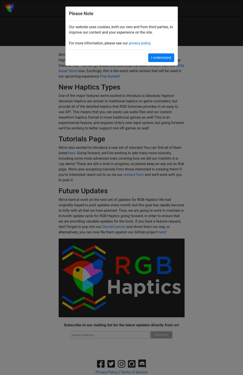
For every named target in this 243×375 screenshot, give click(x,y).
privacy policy (139, 43)
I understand (161, 57)
